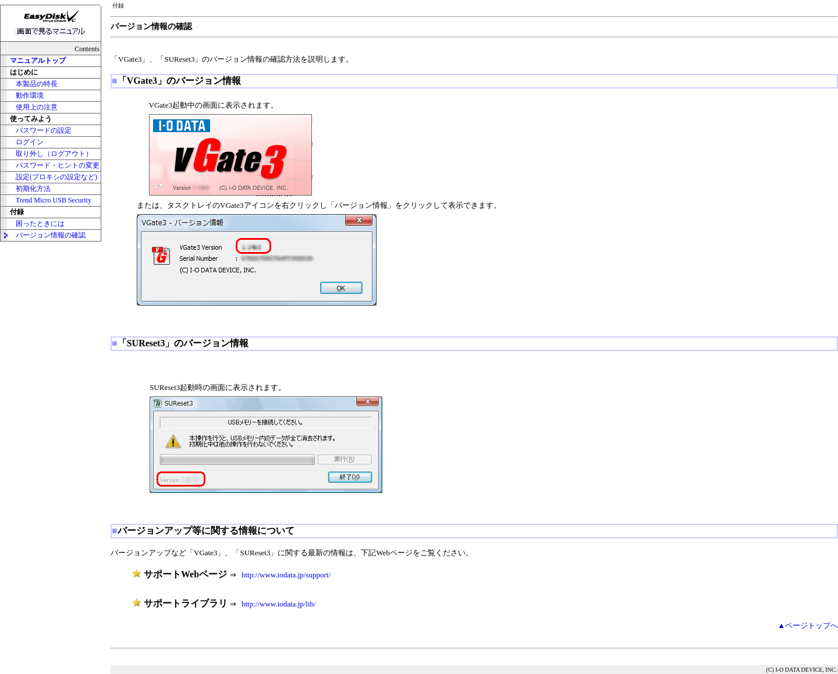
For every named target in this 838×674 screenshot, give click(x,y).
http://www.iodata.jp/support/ (286, 574)
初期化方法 (33, 189)
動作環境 (30, 95)
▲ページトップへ (807, 625)
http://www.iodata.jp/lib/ (279, 603)
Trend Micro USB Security (53, 200)
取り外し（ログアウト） (54, 154)
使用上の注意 (37, 107)
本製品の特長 (37, 84)
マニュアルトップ (38, 60)
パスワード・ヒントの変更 (58, 165)
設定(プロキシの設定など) (56, 177)
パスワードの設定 (44, 130)
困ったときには (40, 223)
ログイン (30, 142)
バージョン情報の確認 (51, 235)
